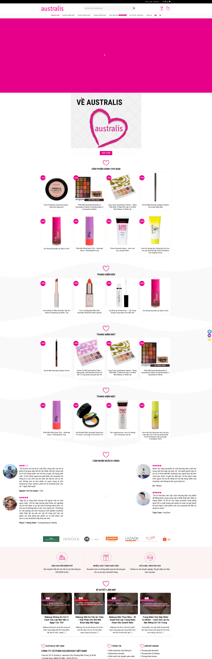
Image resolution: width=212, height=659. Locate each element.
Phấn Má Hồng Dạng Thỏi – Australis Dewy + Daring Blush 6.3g (89, 249)
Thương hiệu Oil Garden (150, 653)
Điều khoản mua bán (116, 653)
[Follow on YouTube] (169, 1)
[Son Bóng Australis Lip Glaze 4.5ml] (56, 230)
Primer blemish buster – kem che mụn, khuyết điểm (122, 249)
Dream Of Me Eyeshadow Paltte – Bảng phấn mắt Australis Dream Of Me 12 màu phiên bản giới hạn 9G (89, 373)
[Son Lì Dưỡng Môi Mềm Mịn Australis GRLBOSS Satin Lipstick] (89, 293)
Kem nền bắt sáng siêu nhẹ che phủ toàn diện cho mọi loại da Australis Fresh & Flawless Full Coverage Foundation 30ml (155, 436)
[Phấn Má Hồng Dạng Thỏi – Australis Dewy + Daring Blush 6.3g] (89, 230)
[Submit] (134, 8)
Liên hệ (149, 15)
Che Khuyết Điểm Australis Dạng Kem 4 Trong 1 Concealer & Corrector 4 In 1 (89, 435)
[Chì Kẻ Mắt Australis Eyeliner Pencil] (56, 353)
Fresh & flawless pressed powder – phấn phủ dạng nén (56, 206)
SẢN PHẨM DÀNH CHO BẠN (106, 169)
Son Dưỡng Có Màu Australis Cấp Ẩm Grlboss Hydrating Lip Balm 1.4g (56, 312)
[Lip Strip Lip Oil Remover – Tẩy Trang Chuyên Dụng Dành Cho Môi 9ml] (122, 293)
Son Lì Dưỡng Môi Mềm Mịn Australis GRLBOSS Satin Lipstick (90, 312)
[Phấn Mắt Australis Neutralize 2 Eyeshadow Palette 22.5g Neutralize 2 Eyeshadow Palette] (89, 187)
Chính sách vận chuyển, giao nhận (121, 656)
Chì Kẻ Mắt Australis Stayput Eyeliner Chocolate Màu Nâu (155, 206)
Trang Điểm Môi (68, 15)
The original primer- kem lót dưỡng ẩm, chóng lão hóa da (122, 434)
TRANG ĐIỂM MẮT (106, 334)
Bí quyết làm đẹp (136, 15)
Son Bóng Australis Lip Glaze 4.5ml (56, 249)
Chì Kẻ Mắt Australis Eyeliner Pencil (56, 371)
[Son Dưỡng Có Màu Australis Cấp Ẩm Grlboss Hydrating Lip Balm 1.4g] (56, 293)
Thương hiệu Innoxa (149, 656)
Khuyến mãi (113, 15)
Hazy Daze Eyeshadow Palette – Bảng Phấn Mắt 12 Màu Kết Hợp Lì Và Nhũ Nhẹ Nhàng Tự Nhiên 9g (122, 207)
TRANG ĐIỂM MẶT (106, 396)
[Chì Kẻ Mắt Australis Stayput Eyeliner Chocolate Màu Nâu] (155, 187)
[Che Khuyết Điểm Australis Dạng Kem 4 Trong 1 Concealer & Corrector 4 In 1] (89, 415)
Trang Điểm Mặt (99, 15)
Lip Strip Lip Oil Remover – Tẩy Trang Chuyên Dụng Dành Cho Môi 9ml (122, 312)
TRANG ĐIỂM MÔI (106, 274)
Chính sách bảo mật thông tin (119, 650)
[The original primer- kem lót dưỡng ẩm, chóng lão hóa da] (122, 415)
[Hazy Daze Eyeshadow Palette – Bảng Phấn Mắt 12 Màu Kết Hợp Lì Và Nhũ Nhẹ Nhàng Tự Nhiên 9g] (122, 187)
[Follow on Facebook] (163, 1)
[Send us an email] (165, 1)
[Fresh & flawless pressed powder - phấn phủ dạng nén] (56, 187)
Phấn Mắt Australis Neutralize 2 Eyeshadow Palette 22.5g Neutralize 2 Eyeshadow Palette (89, 207)
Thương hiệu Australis (150, 650)
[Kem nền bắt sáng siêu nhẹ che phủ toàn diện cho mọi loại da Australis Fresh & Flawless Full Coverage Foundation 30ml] (155, 415)
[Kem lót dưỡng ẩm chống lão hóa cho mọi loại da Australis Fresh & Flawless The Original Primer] (155, 230)
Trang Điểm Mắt (84, 15)
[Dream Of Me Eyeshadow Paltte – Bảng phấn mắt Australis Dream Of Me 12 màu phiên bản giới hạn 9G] (89, 353)
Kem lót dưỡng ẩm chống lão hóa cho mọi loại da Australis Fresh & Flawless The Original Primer (155, 250)
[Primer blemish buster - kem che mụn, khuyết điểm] (122, 230)
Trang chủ (55, 15)
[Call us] (167, 1)
